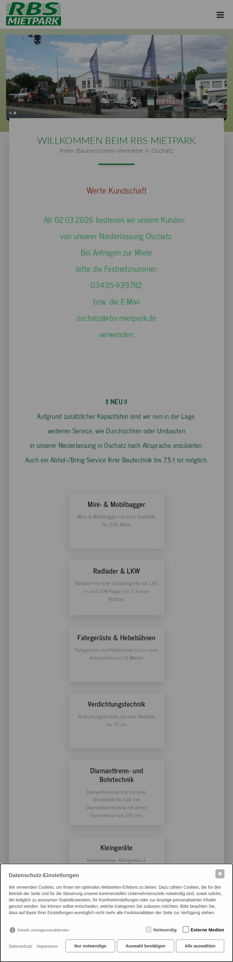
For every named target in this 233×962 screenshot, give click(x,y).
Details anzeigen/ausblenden (43, 931)
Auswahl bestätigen (145, 946)
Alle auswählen (200, 946)
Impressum (47, 946)
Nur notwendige (89, 946)
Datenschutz (20, 946)
